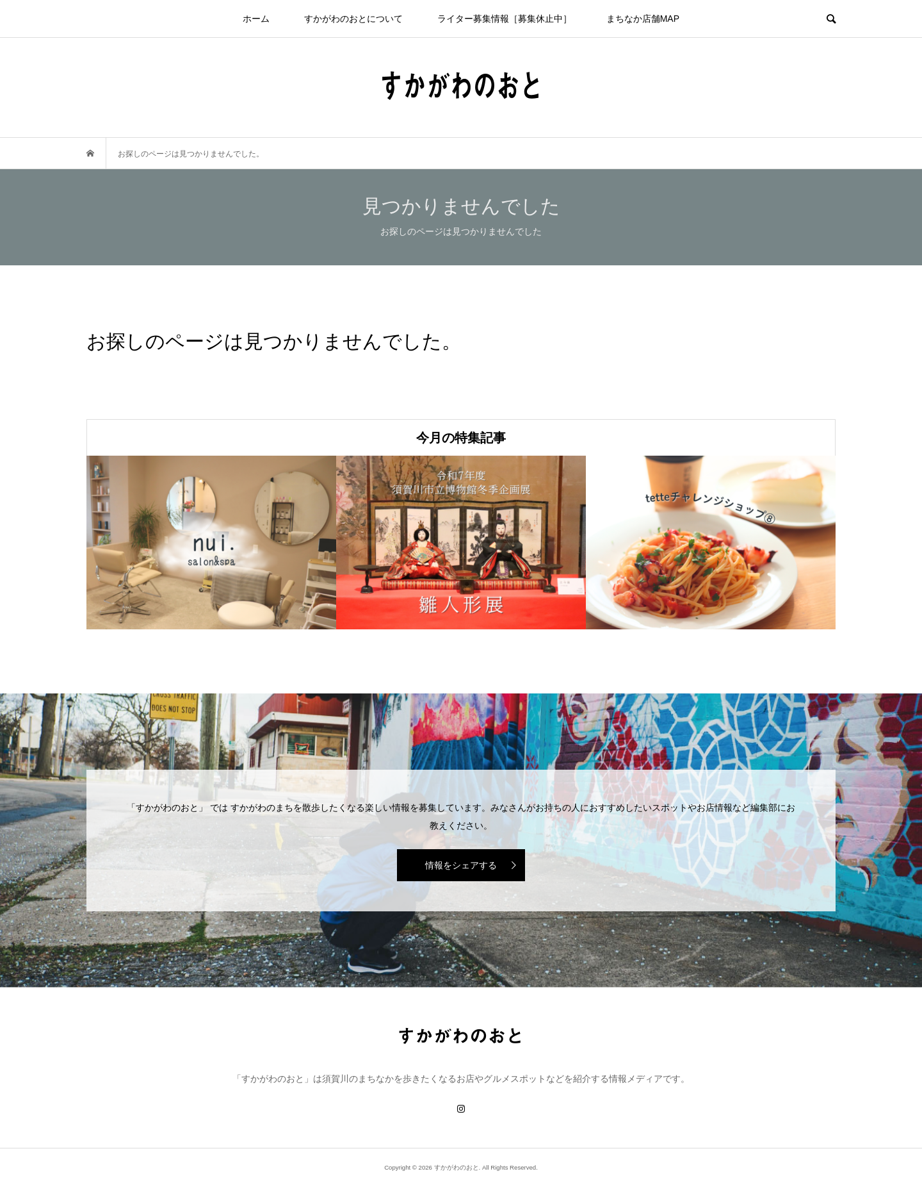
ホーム (256, 18)
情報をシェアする (461, 865)
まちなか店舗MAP (642, 18)
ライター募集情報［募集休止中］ (504, 18)
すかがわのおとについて (353, 18)
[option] (211, 542)
